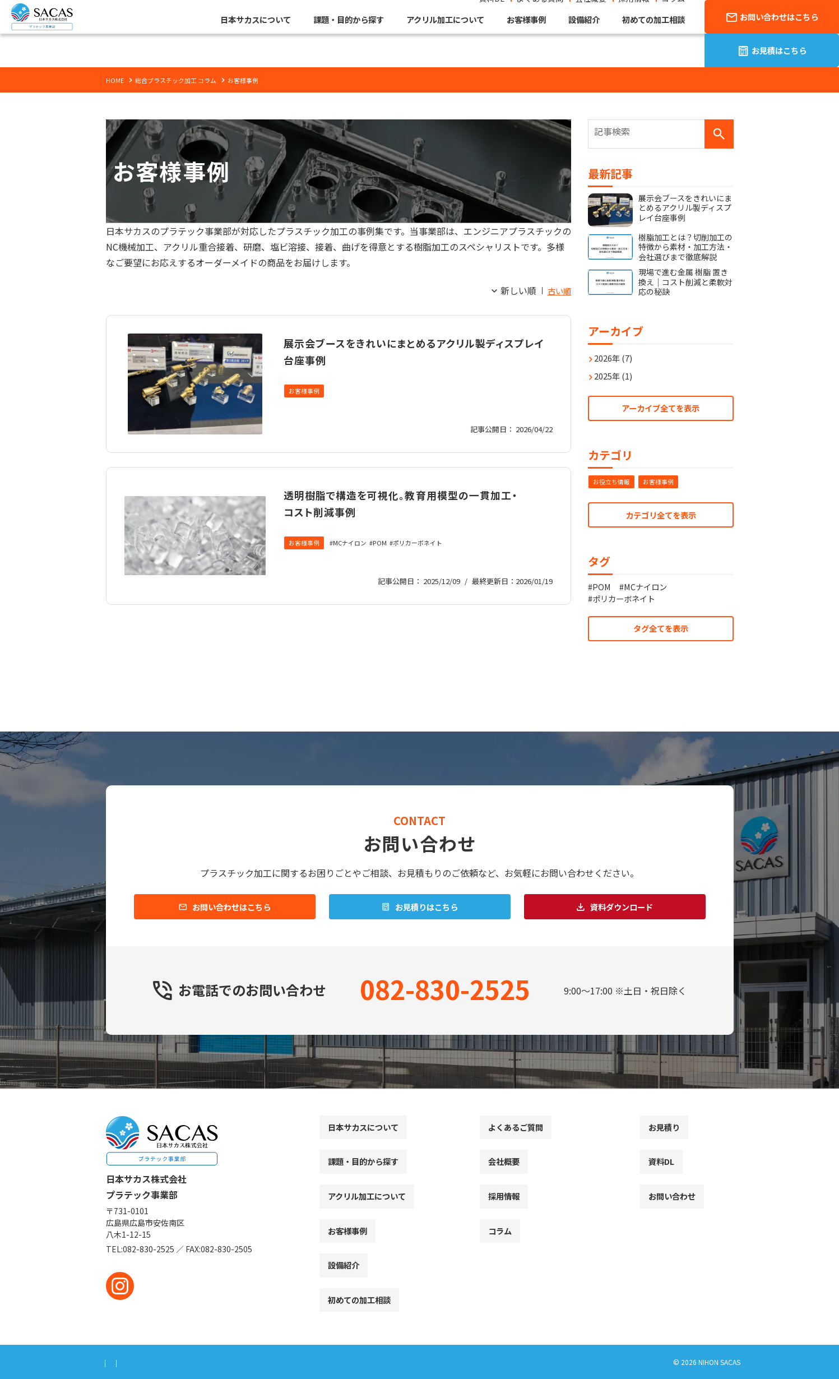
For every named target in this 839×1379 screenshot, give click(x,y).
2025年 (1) (616, 370)
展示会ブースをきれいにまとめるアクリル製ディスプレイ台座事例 (411, 350)
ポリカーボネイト (428, 560)
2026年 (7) (616, 352)
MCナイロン (354, 560)
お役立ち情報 (613, 479)
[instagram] (120, 1286)
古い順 (557, 290)
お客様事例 (305, 391)
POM (386, 560)
